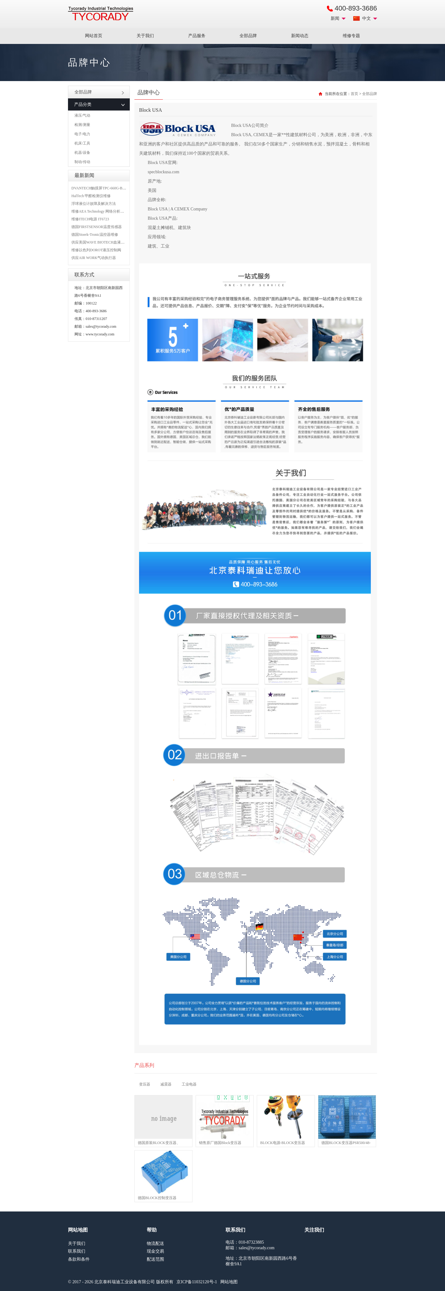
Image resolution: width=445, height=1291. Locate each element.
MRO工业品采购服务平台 (100, 13)
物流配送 (155, 1243)
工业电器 (189, 1084)
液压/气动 (82, 115)
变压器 (144, 1084)
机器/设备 (82, 152)
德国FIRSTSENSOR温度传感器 (96, 227)
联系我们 (76, 1251)
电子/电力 (82, 134)
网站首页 (93, 35)
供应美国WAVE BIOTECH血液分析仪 (101, 242)
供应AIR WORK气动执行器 (93, 258)
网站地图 (229, 1282)
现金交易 (155, 1251)
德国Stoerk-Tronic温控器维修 (94, 234)
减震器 (166, 1084)
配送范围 (155, 1259)
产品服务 (197, 35)
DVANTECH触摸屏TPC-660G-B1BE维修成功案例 (111, 188)
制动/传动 (82, 162)
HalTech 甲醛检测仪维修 (91, 196)
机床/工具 (82, 143)
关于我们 (145, 35)
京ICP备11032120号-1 (196, 1282)
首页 (354, 94)
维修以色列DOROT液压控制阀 (96, 250)
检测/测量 (82, 125)
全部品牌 (248, 35)
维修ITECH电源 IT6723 (90, 219)
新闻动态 (299, 35)
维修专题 (351, 35)
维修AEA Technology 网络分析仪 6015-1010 (106, 211)
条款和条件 (79, 1259)
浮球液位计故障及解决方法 (93, 203)
